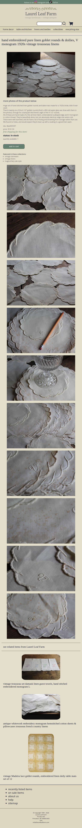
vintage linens (10, 159)
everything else (72, 29)
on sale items (16, 792)
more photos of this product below (19, 100)
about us (13, 796)
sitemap (13, 803)
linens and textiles (42, 29)
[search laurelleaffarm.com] (64, 24)
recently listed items (20, 789)
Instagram (41, 2)
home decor (8, 29)
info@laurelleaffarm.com (41, 822)
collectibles (58, 29)
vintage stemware (11, 156)
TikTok (55, 2)
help (10, 799)
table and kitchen (24, 29)
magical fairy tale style (13, 161)
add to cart (14, 146)
